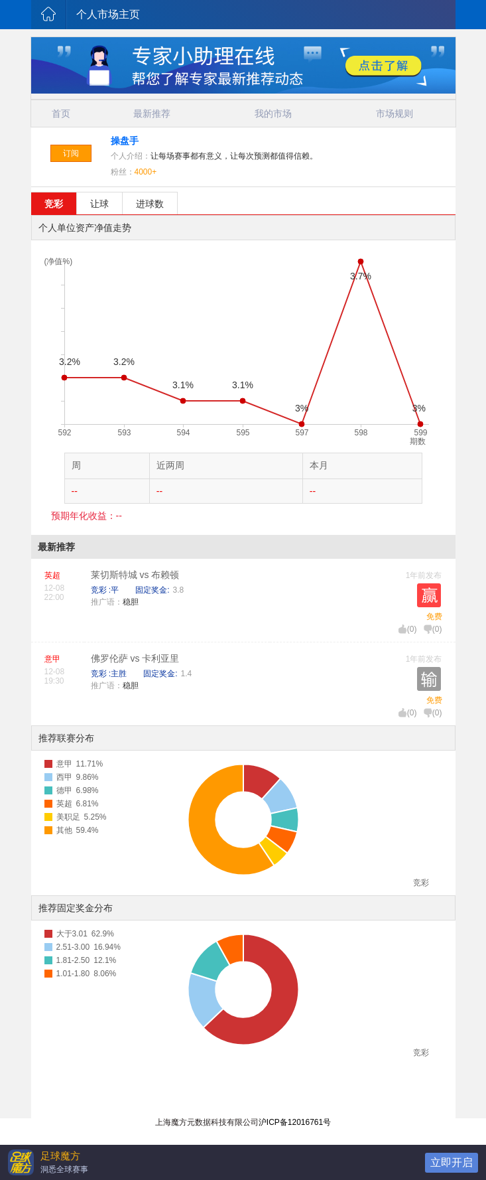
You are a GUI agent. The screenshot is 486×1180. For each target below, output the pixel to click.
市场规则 (394, 113)
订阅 (71, 153)
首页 (61, 113)
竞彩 (53, 203)
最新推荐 (151, 113)
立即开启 (451, 1162)
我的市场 (273, 113)
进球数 (150, 203)
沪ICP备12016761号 (295, 1122)
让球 (99, 203)
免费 (434, 616)
